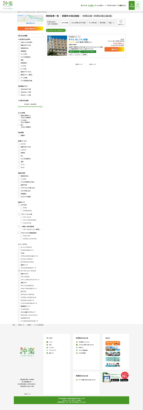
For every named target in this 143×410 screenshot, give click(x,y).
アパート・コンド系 (26, 214)
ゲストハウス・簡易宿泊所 (28, 233)
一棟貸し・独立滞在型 (27, 226)
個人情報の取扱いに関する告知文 (26, 384)
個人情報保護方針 (26, 382)
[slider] (19, 106)
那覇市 (29, 325)
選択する (114, 49)
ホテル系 (23, 205)
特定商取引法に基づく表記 (27, 386)
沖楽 (13, 325)
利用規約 (31, 379)
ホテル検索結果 (38, 325)
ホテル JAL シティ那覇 (78, 39)
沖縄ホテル (21, 325)
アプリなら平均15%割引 (88, 51)
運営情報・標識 (24, 379)
